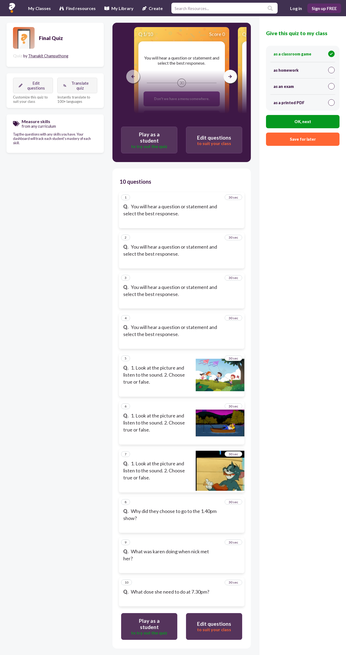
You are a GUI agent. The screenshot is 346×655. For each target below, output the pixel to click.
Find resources (77, 8)
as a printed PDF (304, 102)
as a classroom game (304, 54)
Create (152, 8)
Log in (296, 8)
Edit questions (32, 85)
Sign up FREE (324, 8)
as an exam (304, 86)
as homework (304, 70)
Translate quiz (76, 85)
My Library (119, 8)
